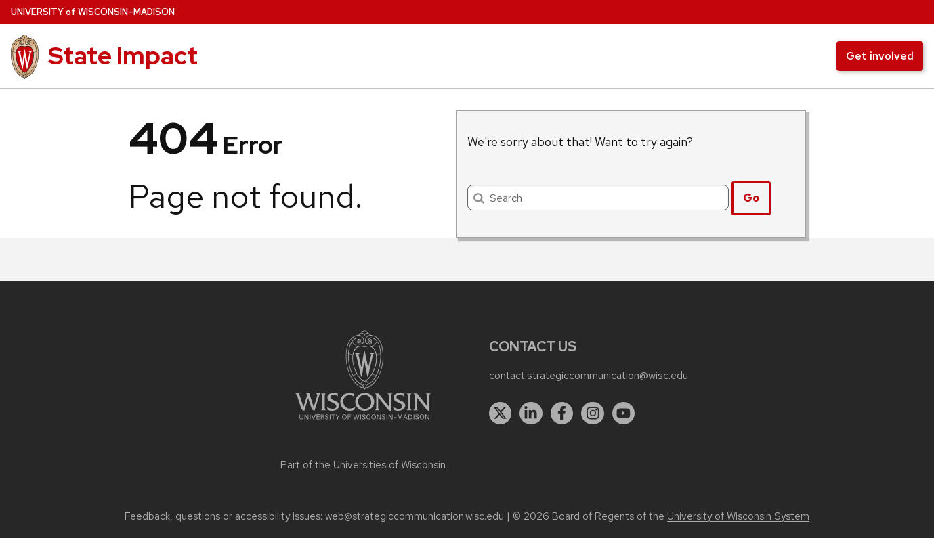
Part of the (363, 465)
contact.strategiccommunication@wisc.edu (588, 375)
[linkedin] (531, 413)
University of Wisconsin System (738, 516)
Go (751, 198)
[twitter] (500, 413)
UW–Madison (93, 12)
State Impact (123, 55)
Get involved (880, 56)
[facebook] (562, 413)
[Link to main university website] (363, 422)
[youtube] (623, 413)
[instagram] (592, 413)
